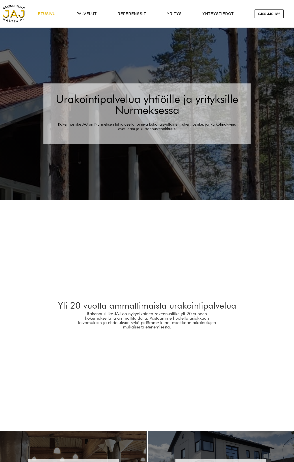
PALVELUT (86, 14)
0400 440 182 (269, 14)
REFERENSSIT (131, 14)
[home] (14, 14)
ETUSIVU (47, 14)
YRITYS (174, 14)
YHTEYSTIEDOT (218, 14)
